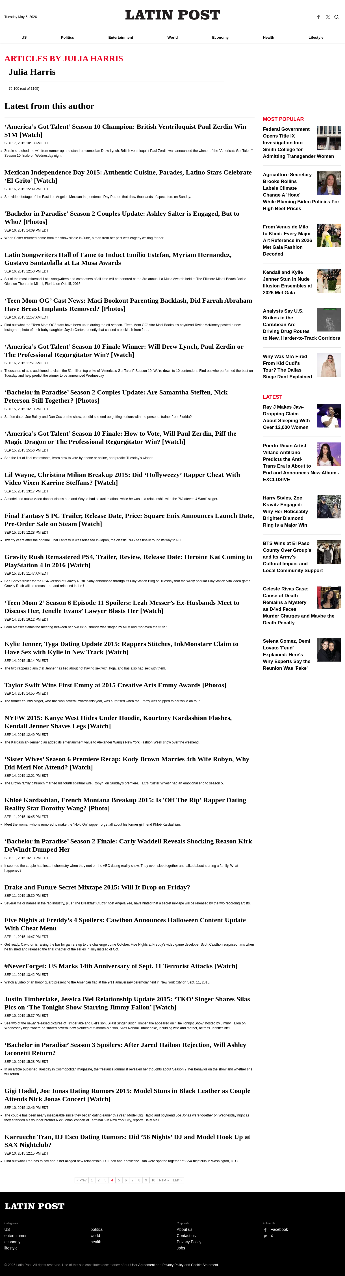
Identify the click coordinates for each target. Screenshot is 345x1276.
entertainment (17, 1235)
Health (268, 37)
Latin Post (172, 15)
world (95, 1235)
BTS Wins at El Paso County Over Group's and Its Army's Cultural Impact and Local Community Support (293, 557)
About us (184, 1229)
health (96, 1242)
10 (153, 1180)
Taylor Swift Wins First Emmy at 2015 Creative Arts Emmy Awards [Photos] (116, 685)
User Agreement (142, 1265)
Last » (177, 1180)
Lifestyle (316, 37)
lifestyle (11, 1248)
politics (97, 1229)
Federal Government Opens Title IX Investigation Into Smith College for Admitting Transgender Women (298, 142)
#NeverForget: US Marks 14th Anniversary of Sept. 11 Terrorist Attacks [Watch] (121, 966)
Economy (220, 37)
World (173, 37)
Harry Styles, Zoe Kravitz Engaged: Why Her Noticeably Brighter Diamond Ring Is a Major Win (285, 511)
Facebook (279, 1229)
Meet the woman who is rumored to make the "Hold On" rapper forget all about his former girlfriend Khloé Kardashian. (93, 824)
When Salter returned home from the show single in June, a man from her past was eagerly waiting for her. (84, 238)
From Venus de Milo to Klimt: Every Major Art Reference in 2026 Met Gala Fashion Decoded (287, 240)
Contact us (186, 1235)
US (24, 37)
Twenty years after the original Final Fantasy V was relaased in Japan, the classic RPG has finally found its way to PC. (93, 540)
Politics (67, 37)
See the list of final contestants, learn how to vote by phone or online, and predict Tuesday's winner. (79, 458)
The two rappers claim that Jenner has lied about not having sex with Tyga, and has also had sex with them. (85, 668)
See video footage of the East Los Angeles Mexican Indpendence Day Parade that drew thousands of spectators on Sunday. (98, 197)
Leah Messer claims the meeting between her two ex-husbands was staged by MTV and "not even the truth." (86, 627)
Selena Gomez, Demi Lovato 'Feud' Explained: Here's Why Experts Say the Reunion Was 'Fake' (287, 654)
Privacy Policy (189, 1242)
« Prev (81, 1180)
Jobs (181, 1248)
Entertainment (121, 37)
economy (13, 1242)
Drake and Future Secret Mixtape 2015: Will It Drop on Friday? (97, 887)
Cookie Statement (204, 1265)
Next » (164, 1180)
